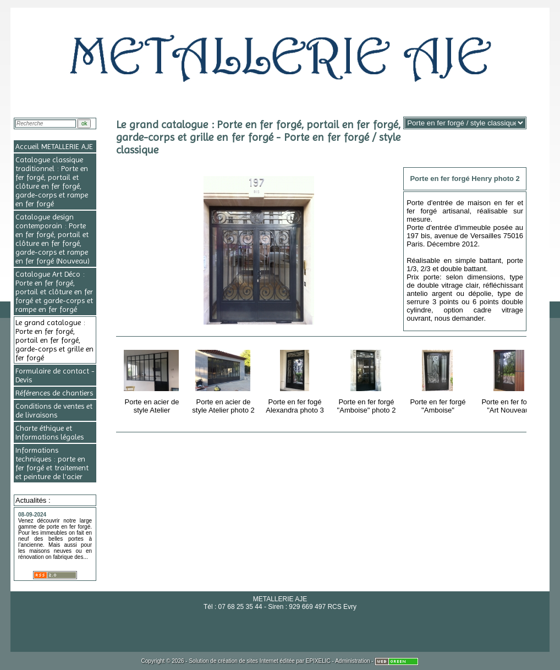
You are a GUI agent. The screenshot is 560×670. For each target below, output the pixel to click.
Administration (352, 661)
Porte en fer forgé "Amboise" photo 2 (367, 379)
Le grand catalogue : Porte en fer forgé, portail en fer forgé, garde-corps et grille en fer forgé (54, 340)
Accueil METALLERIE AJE (54, 146)
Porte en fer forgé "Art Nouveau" (510, 379)
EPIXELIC (318, 661)
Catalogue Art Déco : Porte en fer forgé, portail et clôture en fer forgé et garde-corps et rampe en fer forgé (54, 292)
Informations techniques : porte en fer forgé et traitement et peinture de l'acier (52, 463)
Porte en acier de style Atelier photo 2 (224, 379)
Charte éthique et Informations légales (49, 432)
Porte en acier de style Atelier (152, 379)
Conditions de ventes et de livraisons (53, 410)
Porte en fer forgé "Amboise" (439, 379)
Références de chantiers (54, 392)
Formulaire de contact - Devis (55, 375)
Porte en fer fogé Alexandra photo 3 (295, 379)
